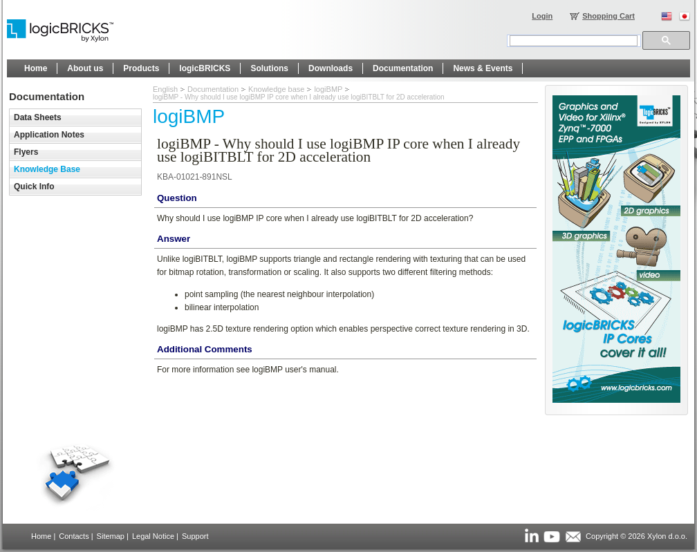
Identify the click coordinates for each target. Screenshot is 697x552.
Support (195, 536)
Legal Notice (153, 536)
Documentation (213, 89)
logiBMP (328, 89)
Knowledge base (276, 89)
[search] (574, 40)
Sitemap (110, 536)
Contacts (74, 536)
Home (41, 536)
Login (542, 16)
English (165, 89)
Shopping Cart (608, 16)
